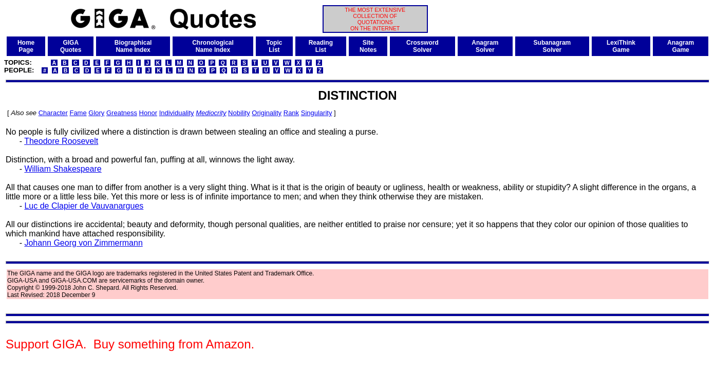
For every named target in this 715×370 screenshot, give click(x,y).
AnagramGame (680, 46)
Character (53, 113)
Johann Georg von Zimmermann (83, 242)
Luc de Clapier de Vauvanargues (83, 205)
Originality (266, 113)
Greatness (121, 113)
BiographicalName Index (133, 46)
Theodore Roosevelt (61, 141)
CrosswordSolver (422, 46)
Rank (291, 113)
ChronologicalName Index (213, 46)
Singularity (316, 113)
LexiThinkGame (621, 46)
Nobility (239, 113)
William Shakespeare (62, 168)
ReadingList (321, 46)
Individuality (176, 113)
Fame (77, 113)
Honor (148, 113)
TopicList (274, 46)
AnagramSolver (485, 46)
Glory (96, 113)
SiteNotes (368, 46)
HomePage (25, 46)
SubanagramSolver (552, 46)
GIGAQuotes (70, 46)
